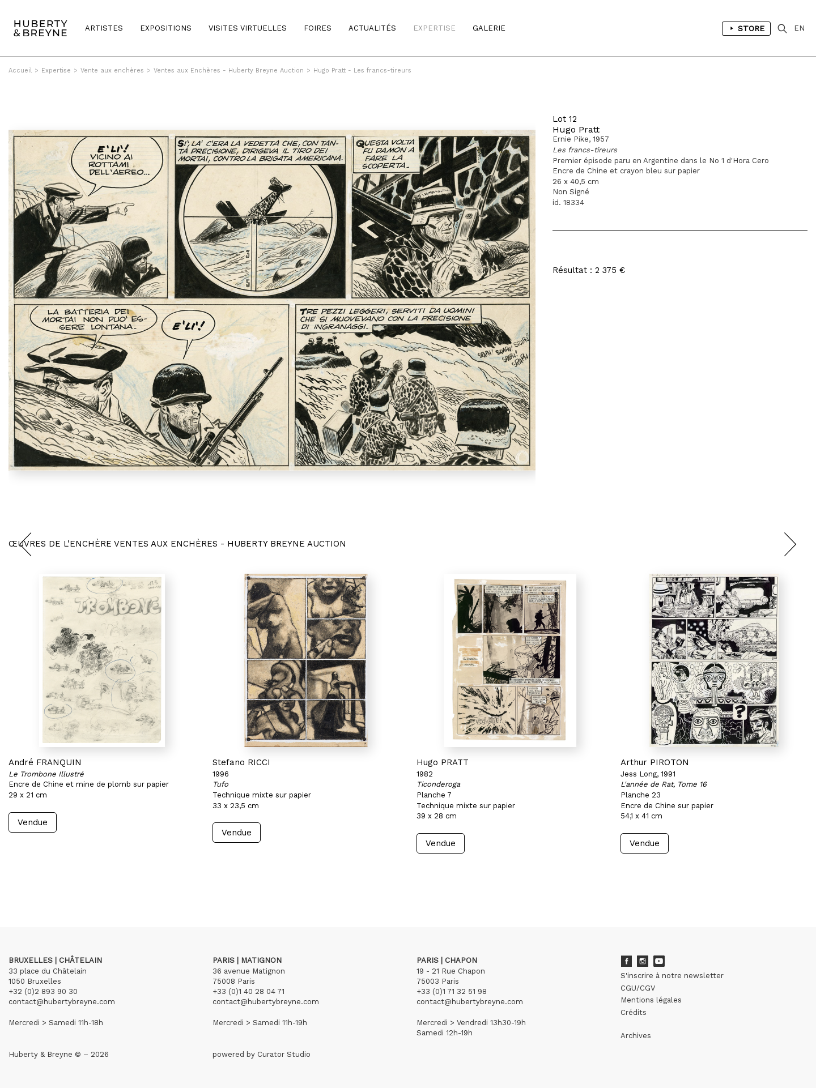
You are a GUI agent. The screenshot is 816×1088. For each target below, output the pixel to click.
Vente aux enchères (112, 70)
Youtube (659, 961)
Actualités (372, 28)
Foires (318, 28)
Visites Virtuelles (248, 28)
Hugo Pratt (576, 129)
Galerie (489, 28)
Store (746, 28)
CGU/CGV (637, 988)
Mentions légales (651, 1000)
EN (799, 28)
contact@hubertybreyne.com (61, 1001)
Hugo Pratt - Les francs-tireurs (362, 70)
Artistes (104, 28)
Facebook (626, 961)
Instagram (642, 961)
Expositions (166, 28)
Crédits (633, 1012)
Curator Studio (284, 1054)
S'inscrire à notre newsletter (672, 975)
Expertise (434, 28)
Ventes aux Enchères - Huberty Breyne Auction (229, 70)
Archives (635, 1035)
